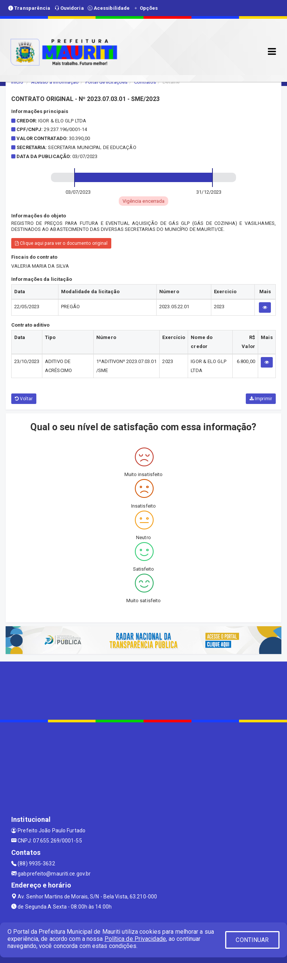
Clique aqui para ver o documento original (61, 243)
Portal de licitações (106, 82)
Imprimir (261, 398)
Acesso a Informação (55, 82)
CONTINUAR (252, 939)
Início (17, 82)
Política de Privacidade (135, 938)
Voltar (24, 398)
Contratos (145, 82)
